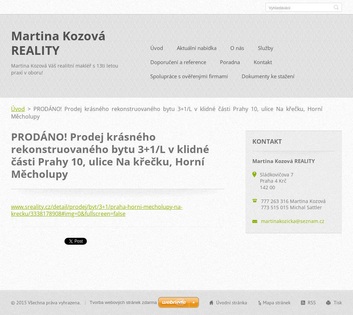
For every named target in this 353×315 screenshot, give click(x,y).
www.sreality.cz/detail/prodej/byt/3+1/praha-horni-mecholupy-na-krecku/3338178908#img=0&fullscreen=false (96, 212)
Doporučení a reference (178, 64)
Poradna (230, 64)
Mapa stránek (277, 303)
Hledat (336, 7)
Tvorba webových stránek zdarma (123, 303)
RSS (312, 303)
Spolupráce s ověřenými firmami (189, 78)
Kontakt (263, 64)
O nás (237, 50)
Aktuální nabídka (196, 50)
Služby (265, 50)
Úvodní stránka (231, 303)
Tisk (338, 303)
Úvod (156, 50)
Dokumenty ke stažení (268, 78)
